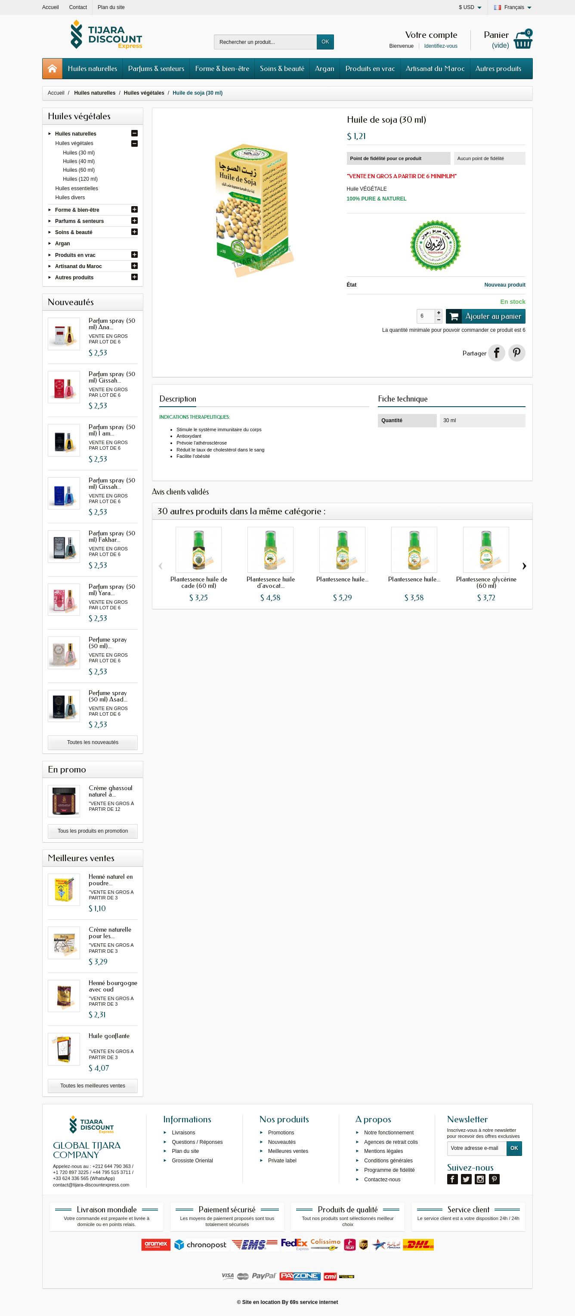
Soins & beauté (282, 68)
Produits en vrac (370, 68)
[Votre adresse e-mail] (477, 1148)
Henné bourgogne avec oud (113, 986)
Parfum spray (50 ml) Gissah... (112, 377)
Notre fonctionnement (389, 1132)
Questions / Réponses (197, 1142)
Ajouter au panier (484, 316)
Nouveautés (282, 1142)
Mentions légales (383, 1151)
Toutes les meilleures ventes (92, 1086)
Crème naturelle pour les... (110, 933)
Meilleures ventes (288, 1151)
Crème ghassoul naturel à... (111, 791)
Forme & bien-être (222, 68)
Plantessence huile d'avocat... (271, 582)
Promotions (281, 1132)
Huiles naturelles (92, 68)
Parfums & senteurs (156, 68)
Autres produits (498, 68)
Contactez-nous (382, 1179)
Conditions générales (388, 1161)
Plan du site (185, 1151)
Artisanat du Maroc (435, 68)
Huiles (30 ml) (79, 153)
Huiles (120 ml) (80, 179)
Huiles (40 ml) (79, 161)
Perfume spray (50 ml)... (108, 643)
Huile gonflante (109, 1036)
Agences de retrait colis (391, 1142)
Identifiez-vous (441, 46)
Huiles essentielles (77, 188)
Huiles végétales (74, 143)
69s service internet (314, 1302)
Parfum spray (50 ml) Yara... (112, 590)
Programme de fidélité (389, 1170)
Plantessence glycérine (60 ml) (486, 582)
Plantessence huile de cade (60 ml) (198, 582)
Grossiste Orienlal (192, 1161)
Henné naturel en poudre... (111, 880)
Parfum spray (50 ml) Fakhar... (112, 536)
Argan (324, 68)
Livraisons (183, 1132)
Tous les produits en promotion (93, 831)
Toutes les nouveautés (92, 742)
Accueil (56, 93)
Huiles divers (70, 198)
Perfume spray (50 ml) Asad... (108, 696)
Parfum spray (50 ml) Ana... (112, 324)
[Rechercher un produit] (265, 41)
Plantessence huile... (342, 579)
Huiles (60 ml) (79, 170)
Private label (282, 1161)
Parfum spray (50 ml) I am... (112, 430)
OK (325, 42)
